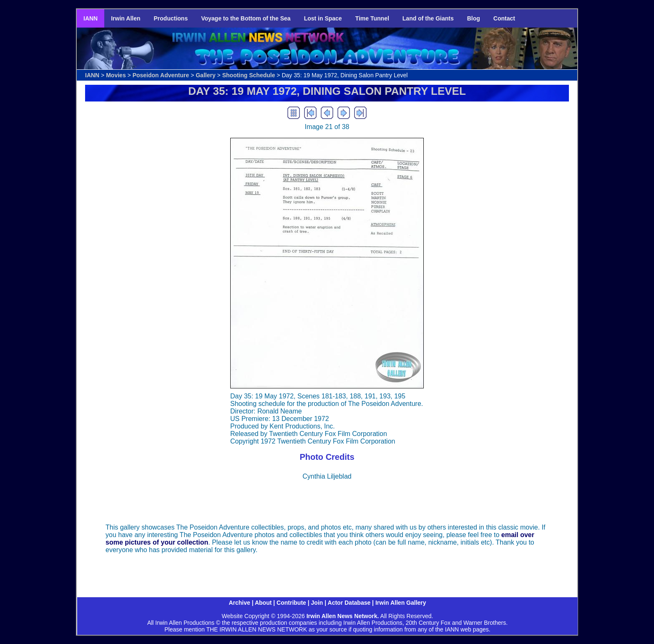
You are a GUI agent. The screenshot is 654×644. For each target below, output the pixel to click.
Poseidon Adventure (161, 75)
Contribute (291, 602)
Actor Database (349, 602)
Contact (504, 18)
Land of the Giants (428, 18)
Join (317, 602)
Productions (171, 18)
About (263, 602)
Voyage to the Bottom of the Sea (245, 18)
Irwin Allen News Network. (343, 616)
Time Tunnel (372, 18)
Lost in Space (323, 18)
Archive (239, 602)
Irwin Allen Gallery (400, 602)
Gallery (205, 75)
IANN (90, 18)
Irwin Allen (125, 18)
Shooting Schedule (248, 75)
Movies (116, 75)
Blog (473, 18)
